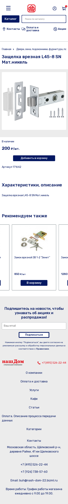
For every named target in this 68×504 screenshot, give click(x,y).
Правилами (42, 349)
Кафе (34, 398)
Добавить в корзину (34, 158)
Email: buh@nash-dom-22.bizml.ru (34, 480)
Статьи (34, 407)
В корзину (34, 283)
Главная (6, 49)
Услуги (34, 390)
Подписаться (34, 334)
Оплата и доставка (34, 381)
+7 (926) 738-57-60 (34, 471)
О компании (34, 372)
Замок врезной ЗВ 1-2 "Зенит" (32, 257)
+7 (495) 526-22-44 (54, 362)
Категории (34, 429)
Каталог (11, 19)
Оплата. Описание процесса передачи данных (29, 418)
